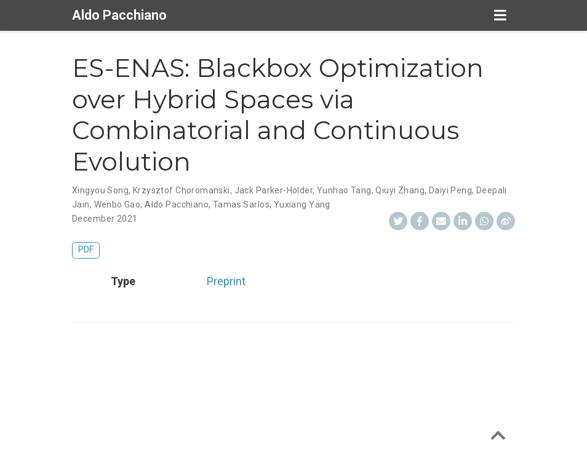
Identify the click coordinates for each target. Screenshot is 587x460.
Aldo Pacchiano (119, 15)
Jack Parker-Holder (273, 190)
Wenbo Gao (117, 204)
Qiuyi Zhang (400, 190)
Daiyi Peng (450, 190)
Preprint (226, 281)
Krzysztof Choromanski (181, 190)
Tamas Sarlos (241, 204)
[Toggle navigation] (500, 15)
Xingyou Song (100, 190)
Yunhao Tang (344, 190)
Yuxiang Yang (302, 204)
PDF (86, 249)
